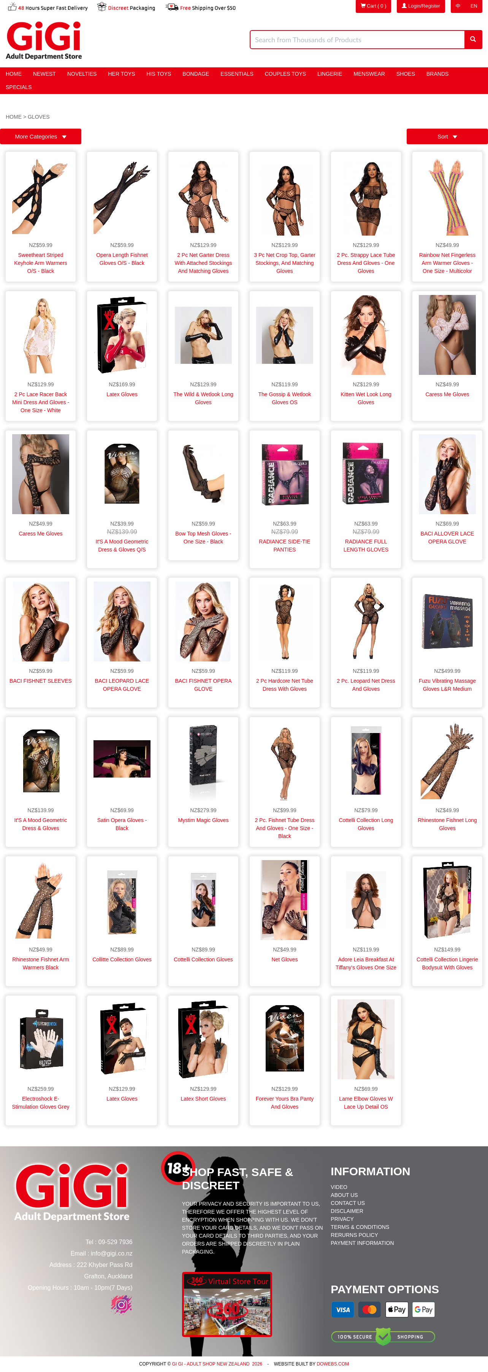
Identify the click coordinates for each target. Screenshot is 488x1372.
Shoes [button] (405, 74)
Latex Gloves (122, 394)
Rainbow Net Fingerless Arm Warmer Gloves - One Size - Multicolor (447, 263)
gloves (39, 117)
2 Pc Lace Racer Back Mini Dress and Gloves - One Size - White (40, 402)
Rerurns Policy (354, 1235)
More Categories (40, 136)
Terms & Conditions (360, 1227)
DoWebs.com (333, 1364)
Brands (437, 74)
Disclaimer (347, 1211)
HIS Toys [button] (159, 74)
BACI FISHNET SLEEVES (41, 681)
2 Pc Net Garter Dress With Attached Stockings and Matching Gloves (203, 263)
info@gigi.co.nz (112, 1253)
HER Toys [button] (121, 74)
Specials (19, 87)
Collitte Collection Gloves (122, 959)
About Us (344, 1195)
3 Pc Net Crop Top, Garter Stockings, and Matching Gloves (284, 263)
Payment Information (362, 1243)
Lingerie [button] (329, 74)
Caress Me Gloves (447, 394)
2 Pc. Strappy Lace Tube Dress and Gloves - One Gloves (366, 263)
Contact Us (348, 1203)
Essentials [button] (236, 74)
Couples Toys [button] (285, 74)
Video (339, 1187)
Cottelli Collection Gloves (203, 959)
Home (14, 74)
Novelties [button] (82, 74)
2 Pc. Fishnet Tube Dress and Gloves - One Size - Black (284, 828)
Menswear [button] (369, 74)
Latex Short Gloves (203, 1099)
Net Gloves (284, 959)
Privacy (342, 1219)
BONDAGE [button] (195, 74)
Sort (447, 136)
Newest (44, 74)
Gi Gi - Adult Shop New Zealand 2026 (216, 1364)
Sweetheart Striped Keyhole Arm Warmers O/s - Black (40, 263)
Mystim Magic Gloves (203, 820)
